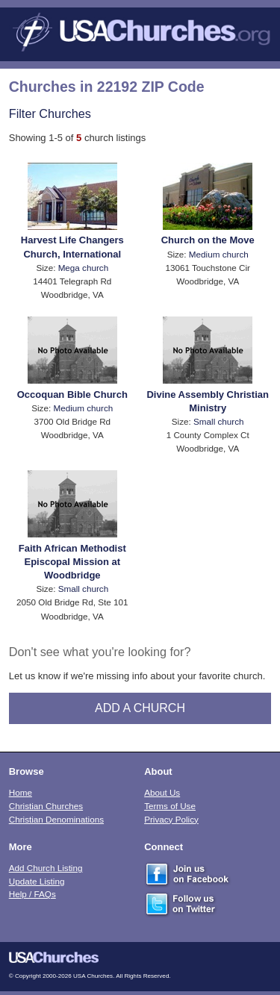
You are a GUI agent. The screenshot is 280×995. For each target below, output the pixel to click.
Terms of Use (170, 806)
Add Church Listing (46, 868)
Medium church (219, 254)
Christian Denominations (56, 819)
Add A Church (140, 708)
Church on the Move (208, 240)
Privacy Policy (171, 819)
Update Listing (37, 881)
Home (20, 792)
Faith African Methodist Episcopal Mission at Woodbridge (72, 562)
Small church (218, 421)
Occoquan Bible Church (72, 394)
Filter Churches (50, 113)
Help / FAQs (32, 894)
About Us (162, 792)
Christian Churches (46, 806)
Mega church (83, 267)
